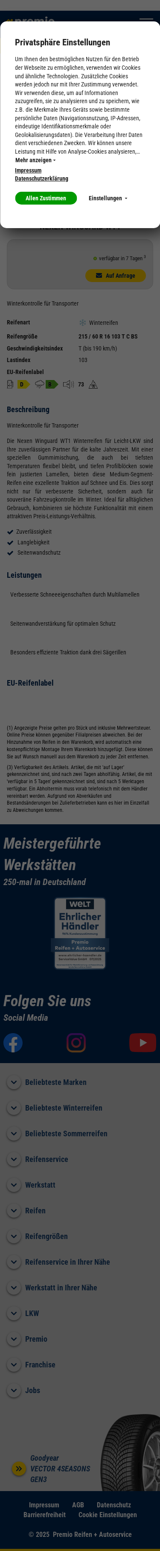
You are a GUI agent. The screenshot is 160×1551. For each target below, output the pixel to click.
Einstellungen (108, 198)
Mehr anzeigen (35, 160)
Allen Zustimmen (46, 198)
